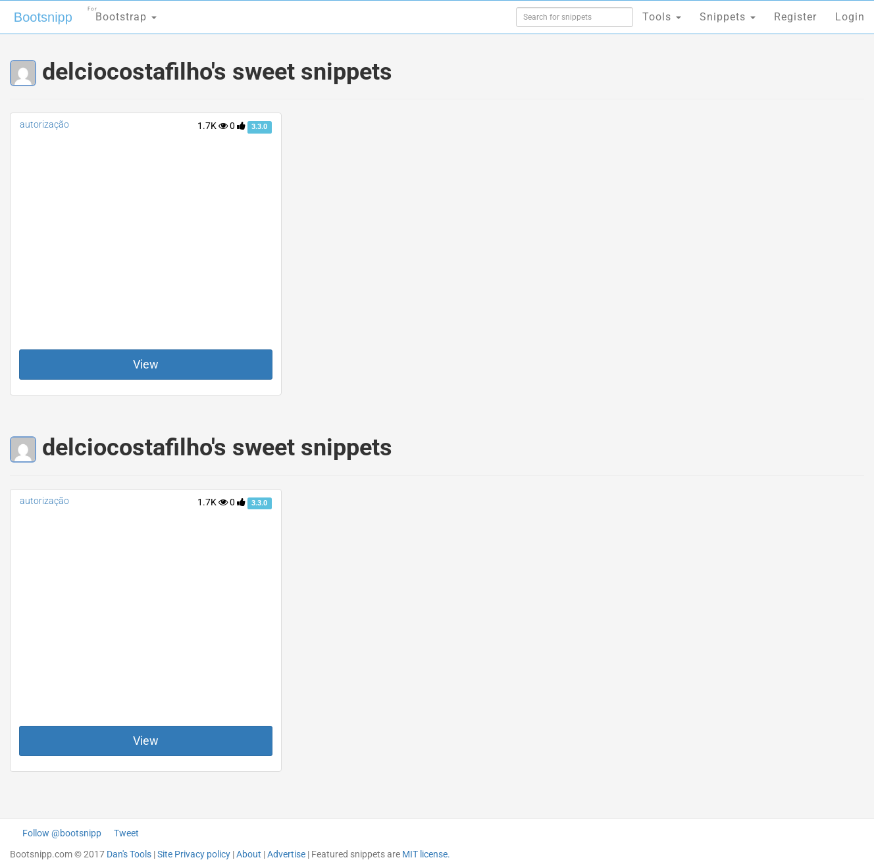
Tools (661, 17)
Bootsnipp (43, 17)
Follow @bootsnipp (61, 833)
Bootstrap (122, 13)
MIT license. (426, 854)
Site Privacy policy (193, 854)
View (146, 364)
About (248, 854)
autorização (44, 124)
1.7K (212, 125)
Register (795, 17)
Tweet (126, 833)
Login (850, 17)
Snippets (728, 17)
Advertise (286, 854)
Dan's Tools (129, 854)
